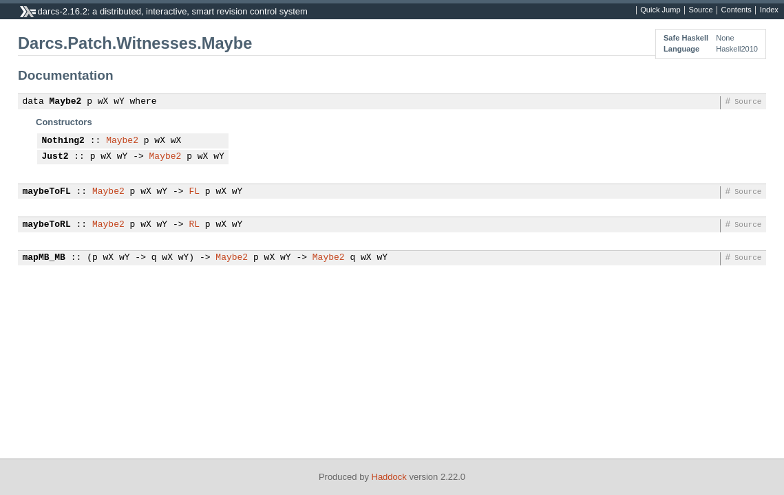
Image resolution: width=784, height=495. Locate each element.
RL (194, 225)
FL (194, 192)
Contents (736, 10)
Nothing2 (63, 141)
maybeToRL (47, 225)
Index (769, 10)
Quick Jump (660, 10)
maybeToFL (47, 192)
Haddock (389, 477)
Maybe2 (66, 102)
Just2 (55, 157)
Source (701, 10)
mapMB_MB (44, 258)
